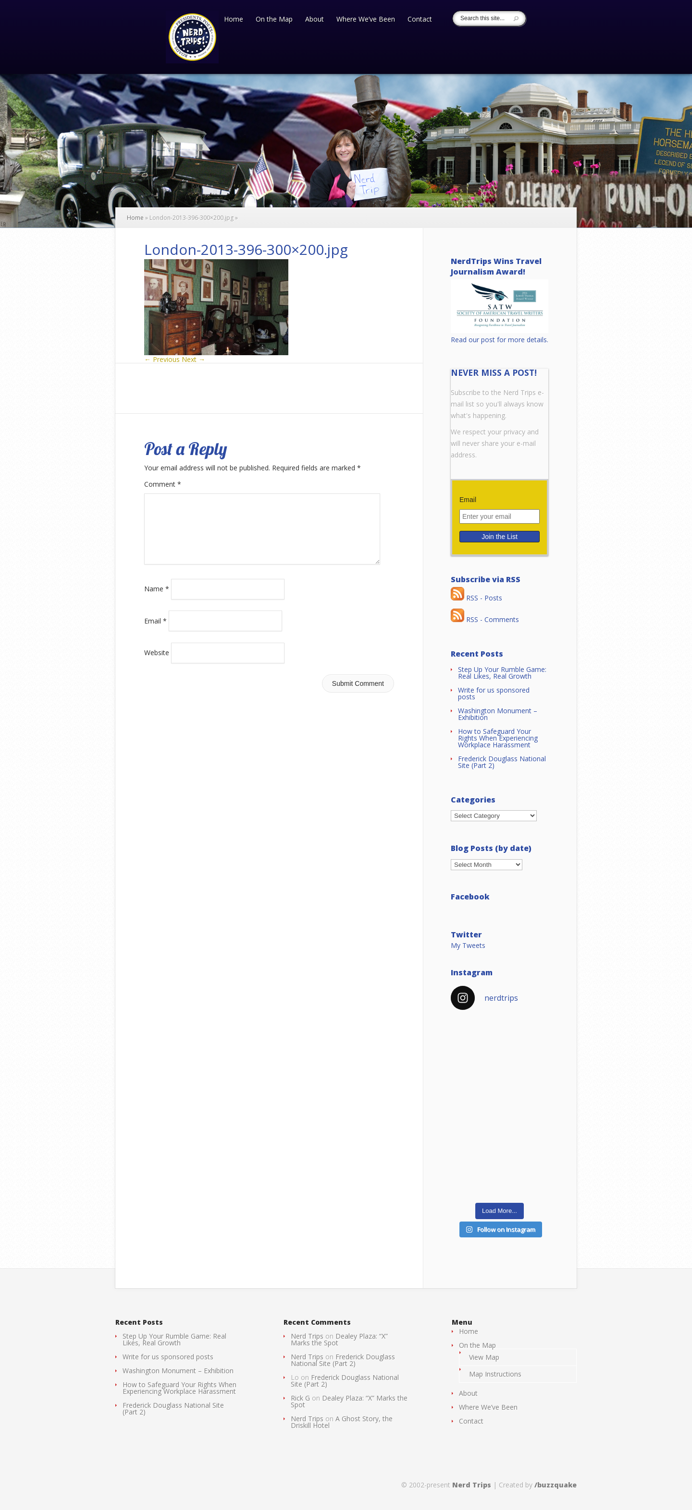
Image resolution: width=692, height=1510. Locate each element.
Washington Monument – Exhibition (497, 714)
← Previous (162, 359)
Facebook (470, 896)
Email (155, 631)
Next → (193, 359)
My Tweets (468, 945)
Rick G (300, 1397)
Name (156, 600)
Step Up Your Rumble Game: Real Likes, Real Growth (502, 673)
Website (156, 664)
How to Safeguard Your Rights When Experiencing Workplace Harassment (498, 738)
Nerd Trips (307, 1336)
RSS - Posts (476, 597)
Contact (420, 20)
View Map (484, 1357)
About (314, 20)
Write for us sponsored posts (494, 693)
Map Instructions (495, 1373)
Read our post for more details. (499, 339)
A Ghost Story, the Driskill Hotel (342, 1422)
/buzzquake (555, 1484)
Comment (162, 484)
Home (233, 20)
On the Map (274, 20)
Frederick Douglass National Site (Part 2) (502, 762)
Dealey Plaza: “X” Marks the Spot (339, 1339)
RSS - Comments (485, 619)
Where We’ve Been (365, 20)
